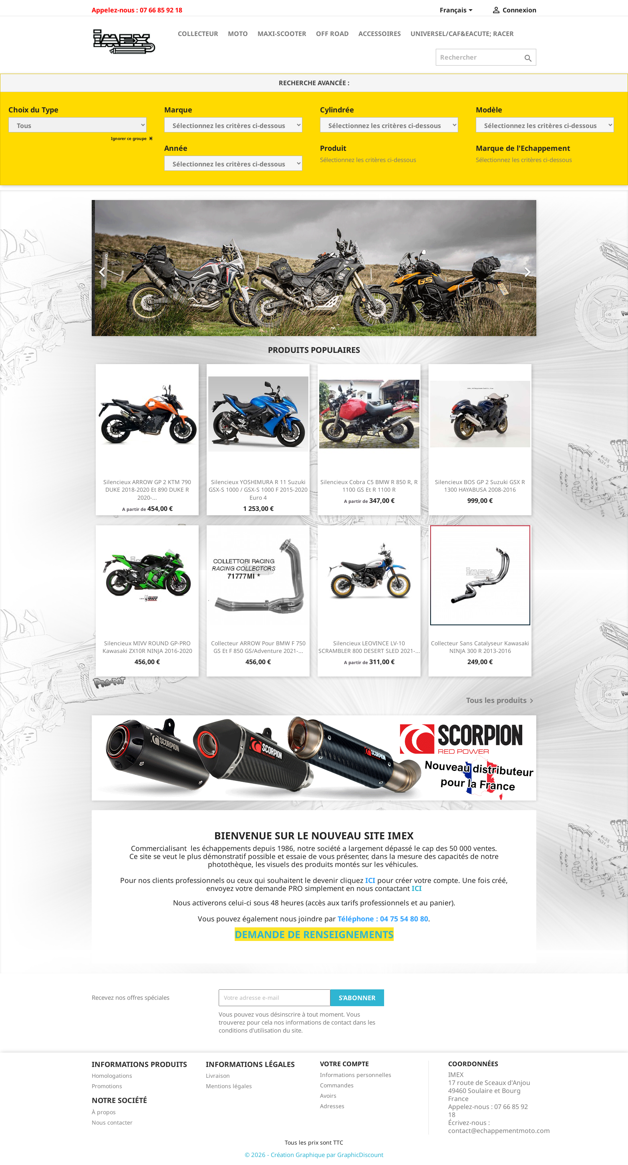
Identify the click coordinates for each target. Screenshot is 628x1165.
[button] (125, 268)
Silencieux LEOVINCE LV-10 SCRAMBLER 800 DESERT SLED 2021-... (369, 647)
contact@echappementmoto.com (499, 1130)
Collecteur (198, 33)
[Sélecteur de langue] (457, 11)
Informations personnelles (355, 1075)
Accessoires (379, 33)
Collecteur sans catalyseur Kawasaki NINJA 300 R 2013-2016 (480, 647)
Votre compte (344, 1063)
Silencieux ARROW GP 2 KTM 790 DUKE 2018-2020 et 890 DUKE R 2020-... (147, 490)
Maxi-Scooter (282, 33)
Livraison (218, 1075)
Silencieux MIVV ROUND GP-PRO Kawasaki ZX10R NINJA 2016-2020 (147, 647)
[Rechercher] (486, 57)
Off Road (332, 33)
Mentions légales (229, 1086)
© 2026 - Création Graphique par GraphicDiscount (314, 1155)
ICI (417, 888)
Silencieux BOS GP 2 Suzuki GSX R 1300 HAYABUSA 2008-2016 (480, 486)
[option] (314, 268)
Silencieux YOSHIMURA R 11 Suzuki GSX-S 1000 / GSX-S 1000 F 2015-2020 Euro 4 (258, 490)
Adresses (332, 1106)
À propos (104, 1112)
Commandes (337, 1085)
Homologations (112, 1075)
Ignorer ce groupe (129, 138)
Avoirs (328, 1095)
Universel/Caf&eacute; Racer (462, 33)
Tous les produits (501, 701)
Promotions (107, 1086)
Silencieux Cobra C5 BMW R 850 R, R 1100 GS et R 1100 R (369, 486)
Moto (238, 33)
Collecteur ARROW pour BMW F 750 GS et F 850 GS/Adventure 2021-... (258, 647)
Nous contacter (112, 1122)
